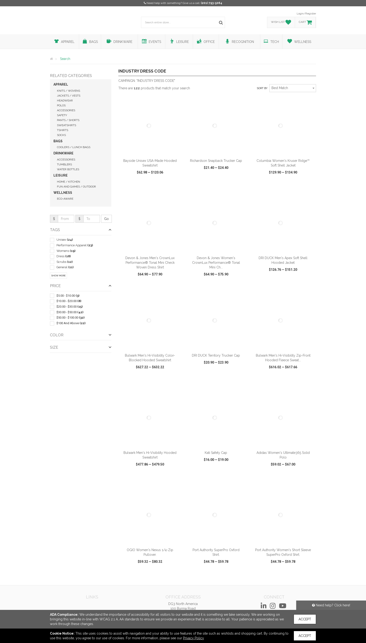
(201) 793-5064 (211, 3)
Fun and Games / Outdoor (76, 186)
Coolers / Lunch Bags (73, 147)
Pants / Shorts (68, 120)
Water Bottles (68, 169)
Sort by (262, 88)
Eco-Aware (65, 198)
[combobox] (292, 88)
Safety (62, 115)
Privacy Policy (193, 638)
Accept (305, 619)
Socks (61, 135)
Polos (61, 105)
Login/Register (306, 13)
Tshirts (62, 130)
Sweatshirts (66, 125)
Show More (58, 275)
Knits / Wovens (68, 90)
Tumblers (64, 164)
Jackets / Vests (68, 95)
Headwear (65, 100)
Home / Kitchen (68, 181)
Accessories (66, 110)
